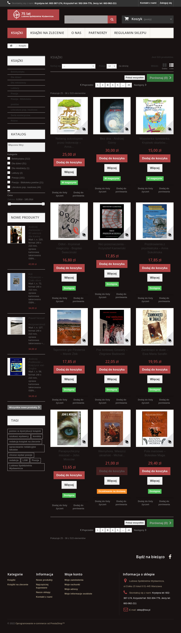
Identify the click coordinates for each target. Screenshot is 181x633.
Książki (17, 33)
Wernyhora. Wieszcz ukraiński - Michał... (112, 453)
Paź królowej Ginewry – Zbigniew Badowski (112, 352)
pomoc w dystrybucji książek (25, 431)
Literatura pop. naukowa (24, 109)
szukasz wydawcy (19, 436)
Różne (14, 120)
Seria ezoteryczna (20, 115)
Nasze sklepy (43, 592)
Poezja (14, 93)
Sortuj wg (55, 66)
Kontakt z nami (148, 3)
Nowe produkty (25, 217)
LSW (25, 460)
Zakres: (11, 199)
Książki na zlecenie (47, 33)
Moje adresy (71, 589)
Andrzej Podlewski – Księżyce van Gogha (36, 363)
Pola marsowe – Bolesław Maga (155, 453)
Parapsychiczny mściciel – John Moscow (69, 455)
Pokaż (102, 66)
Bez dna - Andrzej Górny (112, 140)
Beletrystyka (17, 71)
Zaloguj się (166, 3)
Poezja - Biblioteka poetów (21, 102)
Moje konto (73, 574)
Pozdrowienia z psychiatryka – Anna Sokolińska (154, 248)
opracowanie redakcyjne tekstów (22, 448)
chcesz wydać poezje (20, 455)
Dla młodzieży (18, 82)
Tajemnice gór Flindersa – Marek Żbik (69, 352)
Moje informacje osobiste (78, 593)
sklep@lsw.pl (143, 610)
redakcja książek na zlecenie (24, 441)
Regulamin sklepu (130, 33)
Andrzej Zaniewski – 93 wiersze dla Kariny (35, 231)
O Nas (76, 33)
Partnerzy (98, 33)
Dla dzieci (16, 77)
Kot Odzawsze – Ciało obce (35, 277)
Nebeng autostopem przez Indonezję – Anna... (69, 142)
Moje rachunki (72, 584)
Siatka (164, 66)
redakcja (14, 460)
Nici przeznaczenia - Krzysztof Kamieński (111, 246)
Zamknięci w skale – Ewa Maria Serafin (154, 352)
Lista (171, 66)
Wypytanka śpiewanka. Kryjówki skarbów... (154, 140)
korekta (37, 436)
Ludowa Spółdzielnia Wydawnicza (20, 467)
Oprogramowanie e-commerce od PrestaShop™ (40, 623)
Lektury (15, 88)
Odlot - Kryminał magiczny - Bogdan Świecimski (69, 248)
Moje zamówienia (74, 580)
